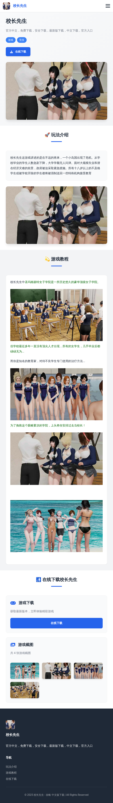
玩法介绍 (11, 766)
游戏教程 (11, 772)
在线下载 (18, 51)
